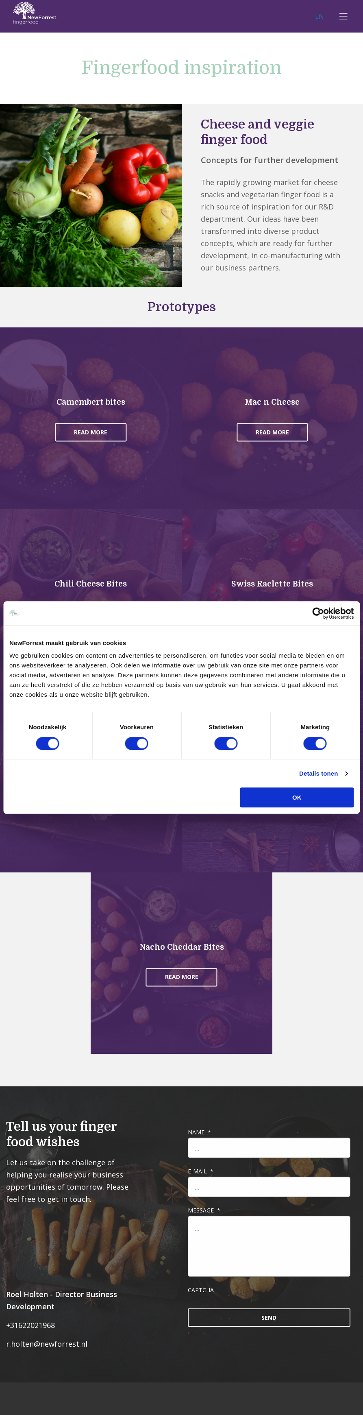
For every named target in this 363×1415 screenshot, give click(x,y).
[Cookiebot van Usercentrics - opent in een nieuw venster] (318, 613)
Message (204, 1210)
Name (199, 1132)
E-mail (200, 1171)
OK (297, 797)
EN (322, 16)
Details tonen (318, 773)
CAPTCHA (201, 1290)
